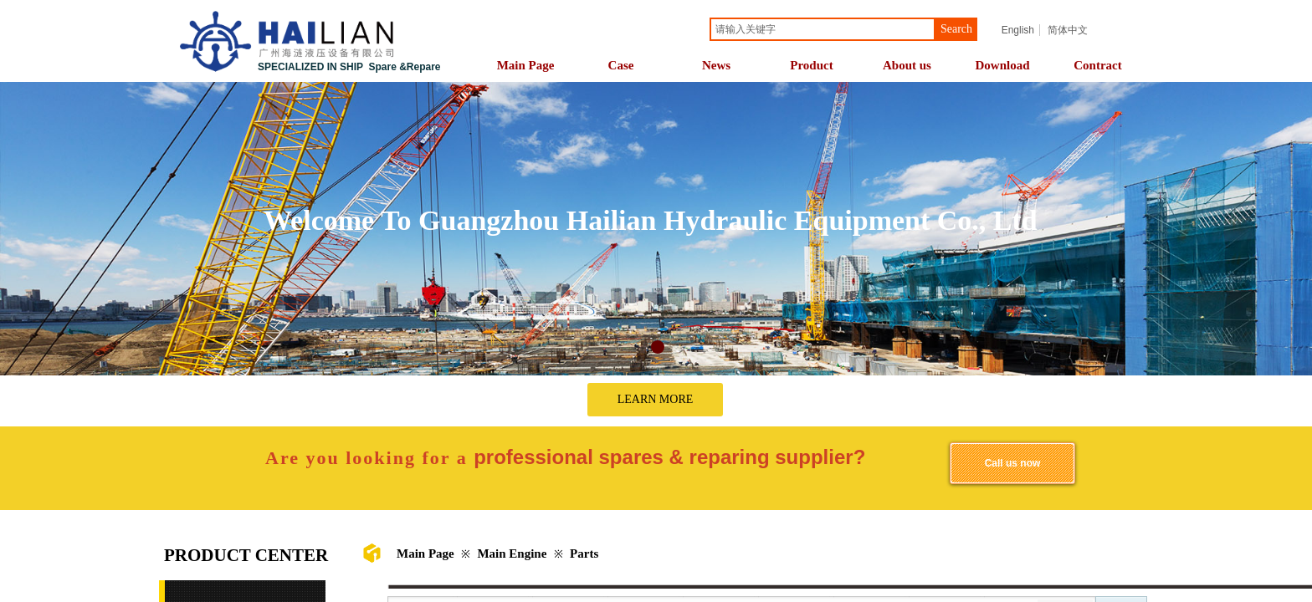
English (1018, 30)
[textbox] (822, 29)
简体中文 (1068, 30)
